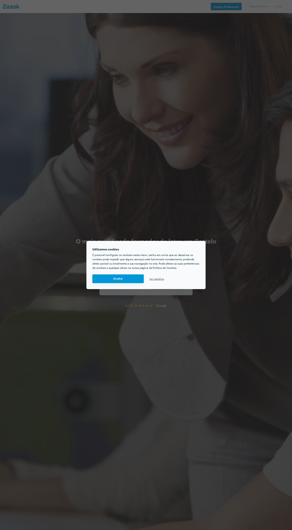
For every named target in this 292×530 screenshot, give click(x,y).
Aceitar (118, 278)
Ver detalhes (156, 279)
